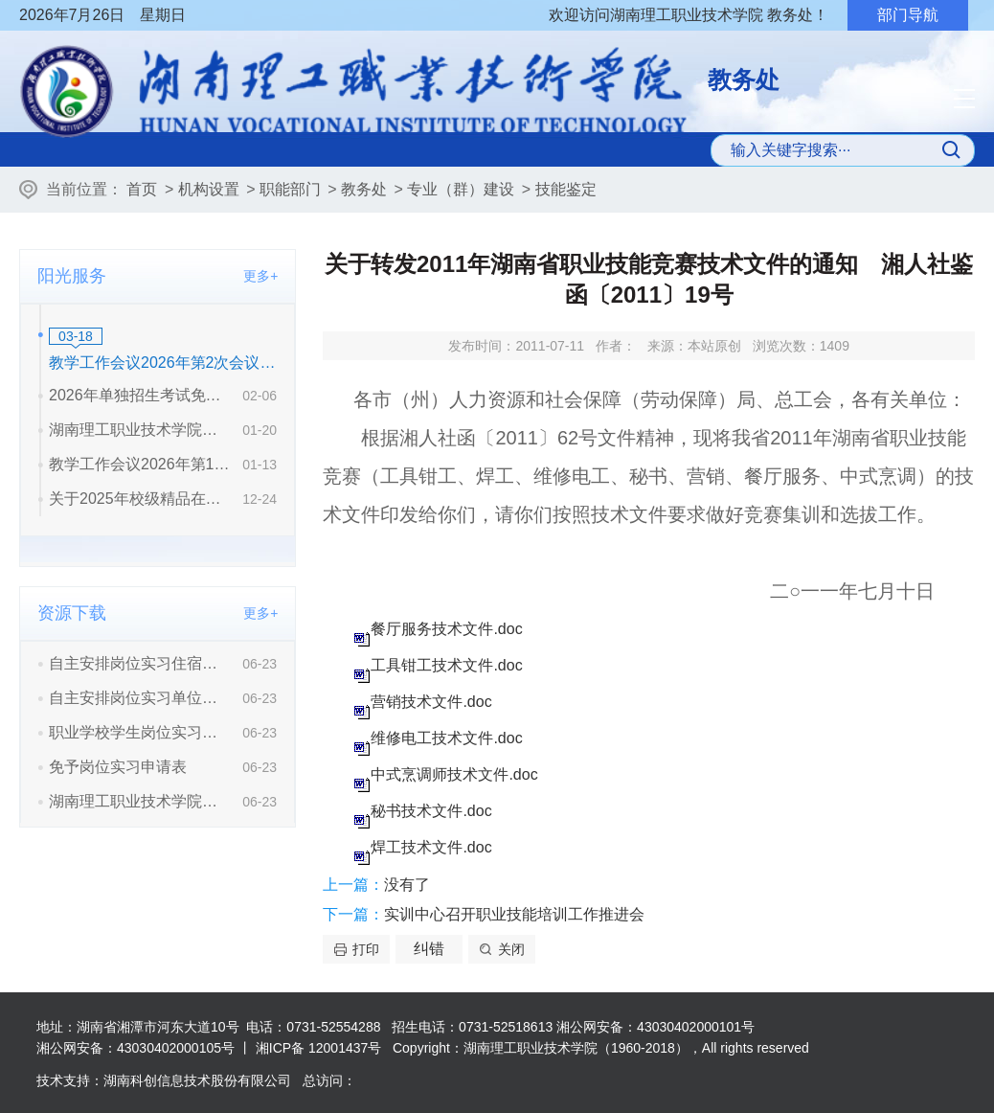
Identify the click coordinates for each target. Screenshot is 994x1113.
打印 (365, 949)
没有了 (407, 884)
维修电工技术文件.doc (446, 738)
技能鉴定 (566, 189)
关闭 (511, 949)
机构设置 (208, 189)
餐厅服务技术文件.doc (446, 629)
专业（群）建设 (460, 189)
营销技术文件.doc (431, 701)
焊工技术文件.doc (431, 847)
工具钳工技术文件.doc (446, 665)
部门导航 (907, 15)
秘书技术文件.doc (431, 811)
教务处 (364, 189)
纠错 (429, 949)
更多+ (260, 276)
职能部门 (290, 189)
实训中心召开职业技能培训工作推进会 (514, 914)
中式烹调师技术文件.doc (454, 774)
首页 (141, 189)
